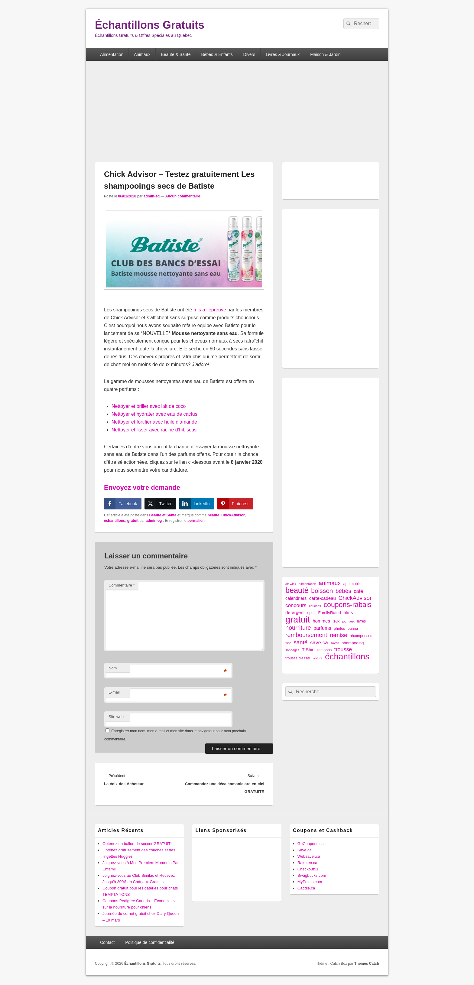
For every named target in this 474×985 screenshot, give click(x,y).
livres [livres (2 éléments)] (361, 621)
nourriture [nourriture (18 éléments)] (298, 628)
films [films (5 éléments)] (348, 612)
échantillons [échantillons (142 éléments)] (347, 656)
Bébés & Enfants (216, 54)
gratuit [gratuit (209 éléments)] (297, 619)
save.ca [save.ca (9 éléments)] (319, 642)
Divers (249, 54)
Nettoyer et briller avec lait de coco (149, 406)
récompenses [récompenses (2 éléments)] (361, 636)
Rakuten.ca (307, 862)
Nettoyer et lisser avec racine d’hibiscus (154, 429)
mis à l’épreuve (209, 309)
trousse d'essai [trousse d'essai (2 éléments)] (297, 658)
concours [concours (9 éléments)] (296, 605)
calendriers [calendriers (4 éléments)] (296, 598)
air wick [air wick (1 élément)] (290, 584)
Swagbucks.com (311, 875)
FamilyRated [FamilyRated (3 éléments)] (329, 612)
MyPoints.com (309, 881)
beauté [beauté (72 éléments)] (297, 590)
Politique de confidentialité (149, 942)
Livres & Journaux (283, 54)
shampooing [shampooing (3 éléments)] (353, 643)
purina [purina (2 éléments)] (353, 628)
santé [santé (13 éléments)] (300, 642)
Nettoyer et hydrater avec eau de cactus (154, 414)
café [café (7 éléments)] (358, 591)
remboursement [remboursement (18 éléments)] (306, 635)
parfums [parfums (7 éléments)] (322, 628)
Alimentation (111, 54)
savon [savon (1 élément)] (334, 643)
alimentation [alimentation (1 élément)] (307, 584)
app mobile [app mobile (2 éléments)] (352, 584)
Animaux (142, 54)
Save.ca (304, 850)
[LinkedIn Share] (196, 503)
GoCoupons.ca (310, 843)
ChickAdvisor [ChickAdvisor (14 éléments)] (355, 598)
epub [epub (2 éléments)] (311, 613)
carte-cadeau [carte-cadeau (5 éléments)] (322, 598)
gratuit (132, 521)
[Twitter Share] (160, 503)
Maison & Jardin (325, 54)
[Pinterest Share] (235, 503)
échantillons (114, 521)
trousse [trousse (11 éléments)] (343, 649)
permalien (196, 521)
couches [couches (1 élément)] (315, 606)
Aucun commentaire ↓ (184, 196)
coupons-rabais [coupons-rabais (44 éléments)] (347, 605)
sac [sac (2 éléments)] (288, 643)
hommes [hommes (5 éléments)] (321, 620)
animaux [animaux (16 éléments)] (330, 583)
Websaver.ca (308, 856)
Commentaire (122, 585)
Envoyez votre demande (142, 487)
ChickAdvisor (233, 515)
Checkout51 (307, 869)
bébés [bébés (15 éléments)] (343, 591)
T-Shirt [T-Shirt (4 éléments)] (308, 649)
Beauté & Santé (175, 54)
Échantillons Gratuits (149, 25)
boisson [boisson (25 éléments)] (322, 590)
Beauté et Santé (162, 515)
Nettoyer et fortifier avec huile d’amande (154, 421)
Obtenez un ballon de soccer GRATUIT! (137, 843)
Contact (107, 942)
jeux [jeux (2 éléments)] (336, 621)
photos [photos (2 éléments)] (339, 628)
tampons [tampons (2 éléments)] (324, 650)
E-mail (114, 692)
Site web (116, 716)
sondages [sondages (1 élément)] (292, 650)
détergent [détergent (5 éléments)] (295, 612)
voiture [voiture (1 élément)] (317, 658)
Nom (113, 668)
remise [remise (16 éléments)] (338, 635)
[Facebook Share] (122, 503)
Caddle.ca (306, 888)
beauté (213, 515)
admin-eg (152, 196)
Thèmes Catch (366, 963)
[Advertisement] (237, 112)
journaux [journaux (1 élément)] (348, 621)
